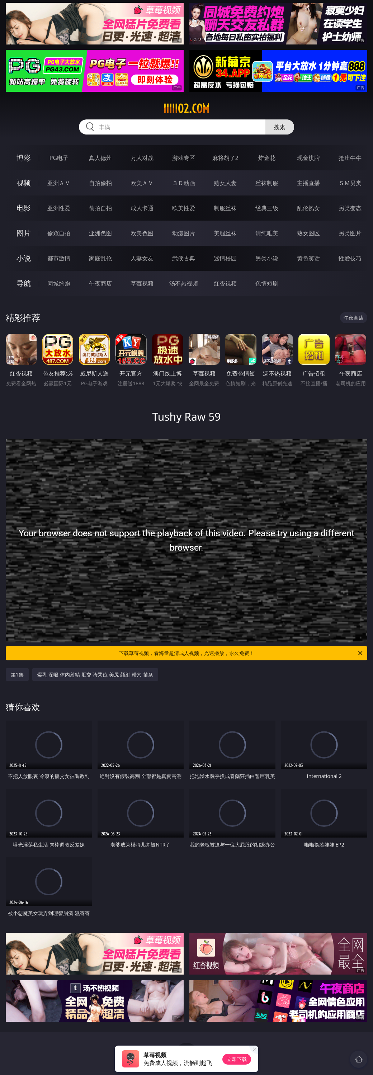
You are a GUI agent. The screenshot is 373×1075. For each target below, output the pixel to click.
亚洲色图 (100, 233)
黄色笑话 (308, 258)
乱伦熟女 (308, 208)
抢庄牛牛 (350, 158)
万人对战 (142, 158)
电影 (23, 208)
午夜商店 (100, 283)
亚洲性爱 (58, 208)
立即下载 (237, 1059)
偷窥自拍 (58, 233)
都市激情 (58, 258)
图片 (23, 233)
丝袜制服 (266, 183)
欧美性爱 (183, 208)
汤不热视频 (183, 283)
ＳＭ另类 (350, 183)
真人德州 (100, 158)
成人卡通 (142, 208)
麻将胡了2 (225, 158)
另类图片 (350, 233)
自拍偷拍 (100, 183)
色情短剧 (266, 283)
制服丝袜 (225, 208)
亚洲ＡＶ (58, 183)
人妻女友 (142, 258)
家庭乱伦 (100, 258)
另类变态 (350, 208)
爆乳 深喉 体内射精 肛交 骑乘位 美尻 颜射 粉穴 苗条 (95, 674)
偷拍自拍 (100, 208)
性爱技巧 (350, 258)
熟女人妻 (225, 183)
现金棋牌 (308, 158)
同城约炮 (58, 283)
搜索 (279, 127)
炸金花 (266, 158)
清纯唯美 (266, 233)
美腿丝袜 (225, 233)
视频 (23, 183)
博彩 (23, 157)
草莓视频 (142, 283)
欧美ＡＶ (142, 183)
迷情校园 (225, 258)
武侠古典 (183, 258)
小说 (23, 258)
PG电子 (59, 158)
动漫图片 (183, 233)
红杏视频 (225, 283)
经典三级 (266, 208)
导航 (23, 283)
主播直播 (308, 183)
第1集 (17, 674)
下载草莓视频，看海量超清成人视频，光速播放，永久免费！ (241, 653)
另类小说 (266, 258)
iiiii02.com (186, 109)
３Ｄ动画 (183, 183)
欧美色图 (142, 233)
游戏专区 (183, 158)
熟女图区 (308, 233)
